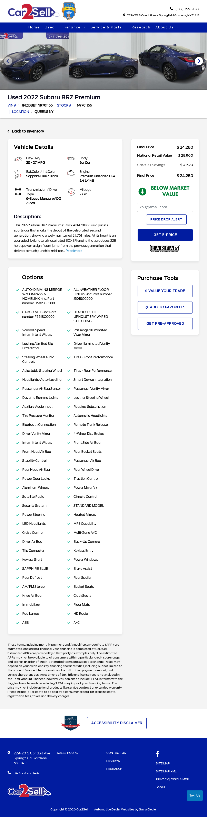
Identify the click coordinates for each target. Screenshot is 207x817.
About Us (165, 27)
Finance (73, 27)
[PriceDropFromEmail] (165, 206)
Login (160, 787)
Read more (74, 250)
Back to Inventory (26, 131)
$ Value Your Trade (165, 291)
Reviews (113, 760)
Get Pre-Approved (165, 325)
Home (34, 27)
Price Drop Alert (166, 219)
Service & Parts (106, 27)
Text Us (194, 795)
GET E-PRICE (165, 235)
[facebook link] (157, 754)
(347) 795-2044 (184, 9)
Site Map (163, 763)
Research (141, 27)
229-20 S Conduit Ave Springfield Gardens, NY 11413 (161, 15)
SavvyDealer (148, 809)
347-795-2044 (26, 773)
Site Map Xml (166, 771)
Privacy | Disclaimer (172, 779)
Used (50, 27)
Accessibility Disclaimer (116, 723)
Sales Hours (67, 752)
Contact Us (116, 752)
